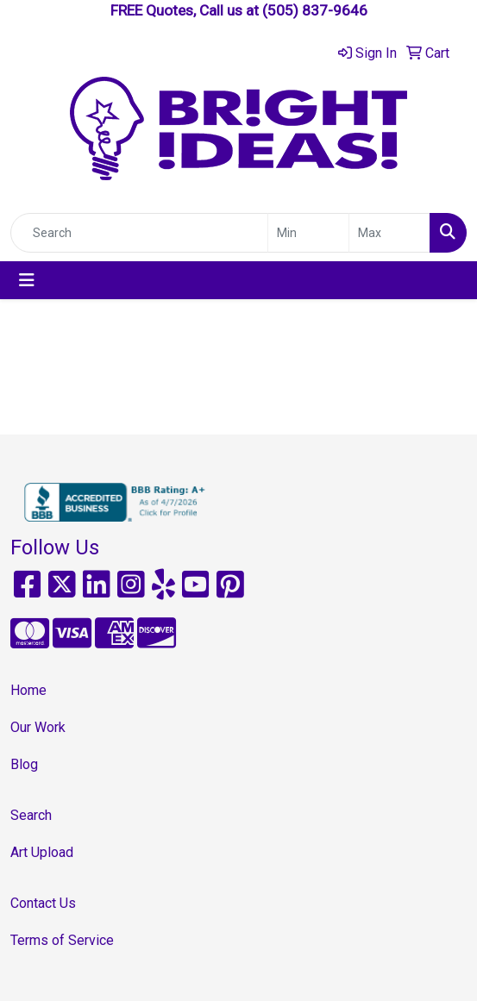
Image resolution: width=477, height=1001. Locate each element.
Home (28, 690)
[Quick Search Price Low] (308, 233)
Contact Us (43, 903)
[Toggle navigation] (27, 280)
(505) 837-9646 (314, 10)
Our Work (38, 727)
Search (31, 815)
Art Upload (41, 852)
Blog (24, 764)
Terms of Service (62, 940)
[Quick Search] (139, 233)
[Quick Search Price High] (389, 233)
